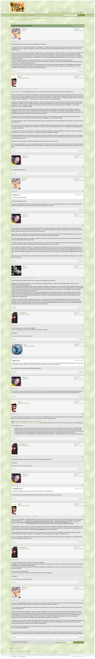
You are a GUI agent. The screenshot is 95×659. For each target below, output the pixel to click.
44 (33, 23)
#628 (82, 516)
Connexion (24, 15)
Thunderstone (75, 522)
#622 (82, 325)
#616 (82, 41)
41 (27, 23)
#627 (82, 485)
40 (25, 23)
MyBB (14, 656)
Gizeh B (29, 99)
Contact (20, 654)
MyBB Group (23, 656)
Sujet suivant (24, 642)
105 (37, 23)
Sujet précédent (16, 642)
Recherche (57, 12)
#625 (82, 414)
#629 (82, 559)
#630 (82, 600)
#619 (82, 191)
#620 (82, 225)
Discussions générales (23, 18)
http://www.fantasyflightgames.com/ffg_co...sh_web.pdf (28, 421)
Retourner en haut (31, 654)
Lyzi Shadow (22, 312)
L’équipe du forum (14, 654)
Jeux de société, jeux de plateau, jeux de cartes (37, 18)
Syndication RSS (66, 654)
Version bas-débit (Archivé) (41, 654)
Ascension (14, 523)
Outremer (24, 29)
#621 (82, 277)
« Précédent (18, 23)
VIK (24, 266)
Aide (83, 12)
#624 (82, 388)
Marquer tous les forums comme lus (54, 654)
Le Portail (25, 654)
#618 (82, 166)
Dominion (23, 520)
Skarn (19, 76)
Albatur (24, 156)
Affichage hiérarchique (78, 25)
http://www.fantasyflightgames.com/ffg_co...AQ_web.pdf (27, 422)
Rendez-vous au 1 (14, 18)
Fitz (25, 344)
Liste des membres (67, 12)
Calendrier (76, 12)
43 (31, 23)
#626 (82, 456)
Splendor (19, 91)
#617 (82, 88)
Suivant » (41, 23)
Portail (50, 12)
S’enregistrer (31, 15)
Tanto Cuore (22, 523)
